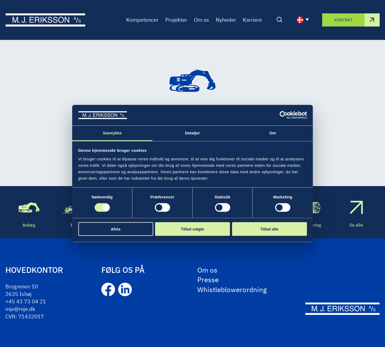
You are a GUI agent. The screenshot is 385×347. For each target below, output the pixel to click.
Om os (201, 20)
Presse (208, 279)
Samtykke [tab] (112, 133)
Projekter (176, 20)
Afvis (116, 229)
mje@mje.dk (20, 308)
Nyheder (226, 20)
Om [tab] (272, 133)
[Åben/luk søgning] (279, 20)
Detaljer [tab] (192, 133)
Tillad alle (269, 229)
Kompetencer (142, 20)
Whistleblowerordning (232, 289)
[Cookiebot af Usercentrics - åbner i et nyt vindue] (283, 115)
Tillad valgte (192, 229)
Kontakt (343, 19)
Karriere (252, 20)
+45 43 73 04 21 (25, 301)
